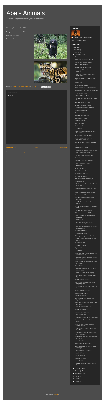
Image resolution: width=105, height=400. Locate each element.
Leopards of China (80, 341)
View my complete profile (78, 40)
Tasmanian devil (79, 219)
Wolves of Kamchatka (81, 64)
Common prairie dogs (81, 113)
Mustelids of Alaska (80, 120)
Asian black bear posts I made (84, 59)
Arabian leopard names (81, 279)
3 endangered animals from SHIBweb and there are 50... (86, 254)
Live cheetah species (81, 176)
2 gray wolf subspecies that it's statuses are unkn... (84, 223)
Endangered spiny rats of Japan (84, 107)
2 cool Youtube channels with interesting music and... (83, 138)
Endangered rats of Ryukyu (83, 105)
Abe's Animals (25, 13)
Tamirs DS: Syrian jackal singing (84, 272)
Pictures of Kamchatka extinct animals (86, 150)
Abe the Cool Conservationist (83, 37)
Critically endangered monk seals (84, 236)
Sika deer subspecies (81, 57)
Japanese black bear (81, 110)
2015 (75, 52)
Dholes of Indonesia (81, 230)
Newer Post (11, 148)
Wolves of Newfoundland (82, 290)
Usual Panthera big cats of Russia (85, 192)
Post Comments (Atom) (21, 152)
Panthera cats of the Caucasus (84, 155)
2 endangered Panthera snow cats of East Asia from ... (85, 258)
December (78, 54)
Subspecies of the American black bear (86, 90)
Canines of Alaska (80, 126)
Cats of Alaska (79, 128)
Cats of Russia (79, 266)
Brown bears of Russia (81, 173)
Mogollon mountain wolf (82, 312)
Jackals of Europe (80, 355)
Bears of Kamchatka (81, 171)
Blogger (56, 394)
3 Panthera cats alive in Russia (84, 160)
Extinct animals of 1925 (81, 95)
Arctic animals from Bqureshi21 (84, 135)
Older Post (62, 148)
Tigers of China (79, 248)
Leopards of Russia (80, 358)
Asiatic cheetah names (81, 293)
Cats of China (79, 250)
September (78, 373)
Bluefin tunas (78, 158)
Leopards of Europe (80, 361)
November (78, 368)
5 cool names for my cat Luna (83, 152)
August (77, 376)
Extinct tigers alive (80, 165)
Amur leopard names (81, 296)
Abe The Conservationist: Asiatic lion (85, 142)
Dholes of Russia (80, 243)
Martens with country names (83, 343)
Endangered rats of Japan (82, 102)
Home (37, 148)
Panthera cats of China (81, 195)
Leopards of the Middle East (83, 307)
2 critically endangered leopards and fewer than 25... (85, 333)
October (77, 371)
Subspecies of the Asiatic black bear (85, 88)
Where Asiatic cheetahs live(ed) (84, 178)
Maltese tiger (78, 82)
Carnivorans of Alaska (81, 85)
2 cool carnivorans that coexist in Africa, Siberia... (84, 324)
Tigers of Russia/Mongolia (82, 163)
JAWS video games (80, 314)
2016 (75, 50)
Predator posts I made (81, 147)
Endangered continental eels (83, 210)
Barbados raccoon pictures (83, 67)
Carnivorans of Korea (81, 233)
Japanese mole (79, 181)
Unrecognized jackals (81, 309)
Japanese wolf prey (80, 145)
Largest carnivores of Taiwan (83, 62)
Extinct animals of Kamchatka (83, 350)
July (76, 379)
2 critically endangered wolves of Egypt (86, 317)
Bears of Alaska (79, 123)
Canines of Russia (80, 245)
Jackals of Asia (79, 353)
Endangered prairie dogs (82, 115)
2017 (75, 47)
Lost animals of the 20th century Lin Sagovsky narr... (85, 282)
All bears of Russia (80, 168)
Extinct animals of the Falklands (84, 213)
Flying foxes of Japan (81, 93)
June (76, 381)
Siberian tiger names (81, 118)
